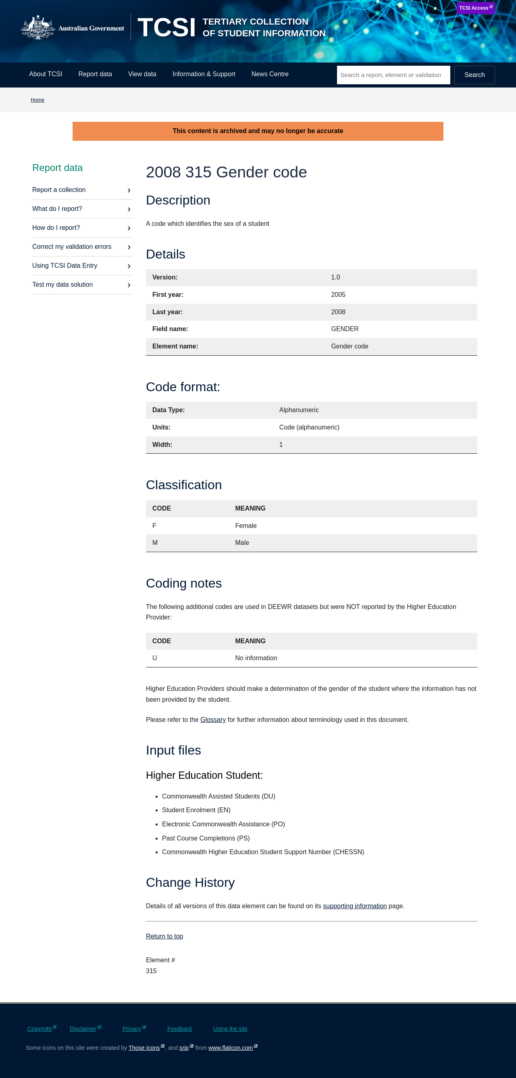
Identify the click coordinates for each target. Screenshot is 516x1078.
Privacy (132, 1029)
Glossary (213, 719)
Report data (95, 74)
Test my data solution (62, 284)
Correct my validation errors (72, 246)
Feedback (179, 1029)
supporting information (355, 906)
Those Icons (144, 1048)
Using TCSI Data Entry (65, 265)
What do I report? (57, 208)
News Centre (270, 74)
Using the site (230, 1029)
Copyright (39, 1029)
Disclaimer (83, 1029)
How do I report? (56, 227)
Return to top (164, 936)
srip (184, 1048)
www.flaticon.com (230, 1048)
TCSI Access (473, 8)
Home (37, 100)
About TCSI (45, 74)
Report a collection (59, 189)
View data (142, 74)
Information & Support (204, 74)
